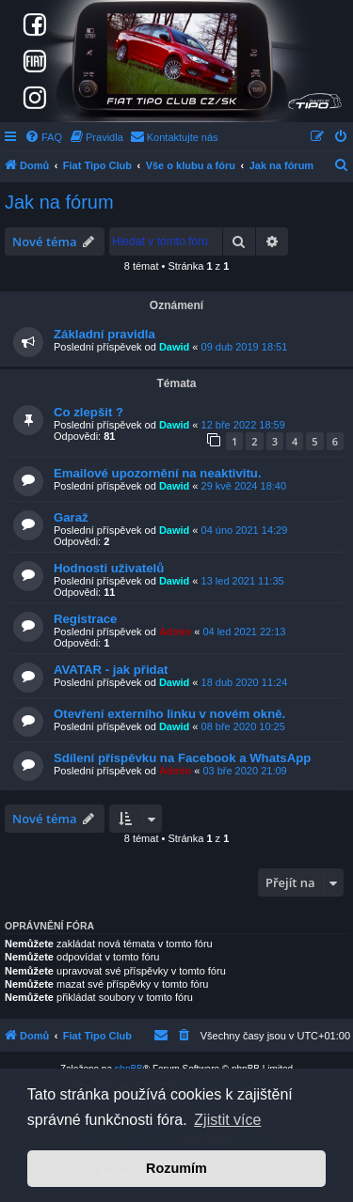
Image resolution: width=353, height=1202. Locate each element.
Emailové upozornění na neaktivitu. (158, 473)
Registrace (85, 619)
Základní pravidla (104, 334)
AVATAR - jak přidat (111, 670)
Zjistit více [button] (227, 1120)
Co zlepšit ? (88, 412)
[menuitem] (43, 137)
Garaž (71, 517)
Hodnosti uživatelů (109, 568)
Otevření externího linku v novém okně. (169, 714)
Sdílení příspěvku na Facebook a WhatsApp (182, 758)
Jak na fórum (59, 202)
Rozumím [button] (176, 1168)
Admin (175, 631)
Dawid (174, 346)
